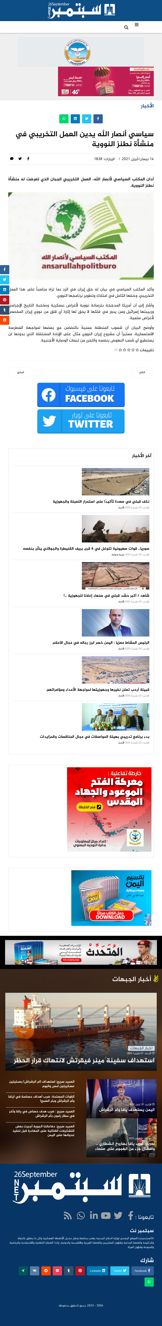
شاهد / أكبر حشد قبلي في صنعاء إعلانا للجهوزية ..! (106, 596)
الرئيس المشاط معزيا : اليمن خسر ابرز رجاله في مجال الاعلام (101, 643)
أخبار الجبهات (141, 1048)
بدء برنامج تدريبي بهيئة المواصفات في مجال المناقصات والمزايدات (94, 737)
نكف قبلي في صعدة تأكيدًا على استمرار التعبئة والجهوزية (101, 502)
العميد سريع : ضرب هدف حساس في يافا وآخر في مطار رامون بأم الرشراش (41, 1114)
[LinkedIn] (94, 1217)
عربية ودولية (118, 555)
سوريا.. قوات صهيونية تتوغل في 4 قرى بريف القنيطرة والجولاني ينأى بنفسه (86, 549)
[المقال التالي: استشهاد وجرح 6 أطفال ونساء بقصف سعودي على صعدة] (142, 372)
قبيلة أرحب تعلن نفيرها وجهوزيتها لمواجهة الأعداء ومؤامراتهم (98, 690)
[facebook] (130, 1217)
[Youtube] (106, 1217)
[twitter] (118, 1217)
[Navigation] (137, 25)
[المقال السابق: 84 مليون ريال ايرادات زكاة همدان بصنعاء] (20, 372)
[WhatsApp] (81, 1217)
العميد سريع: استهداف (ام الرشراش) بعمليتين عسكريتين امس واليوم (41, 1084)
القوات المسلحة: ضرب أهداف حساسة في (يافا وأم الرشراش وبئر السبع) (41, 1099)
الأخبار (121, 508)
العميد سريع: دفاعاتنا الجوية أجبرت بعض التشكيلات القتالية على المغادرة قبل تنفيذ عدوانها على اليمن (43, 1131)
